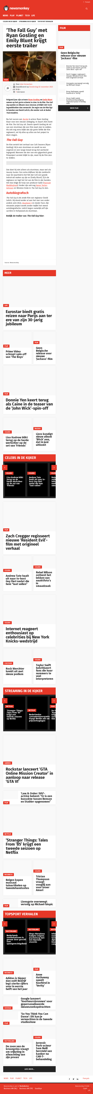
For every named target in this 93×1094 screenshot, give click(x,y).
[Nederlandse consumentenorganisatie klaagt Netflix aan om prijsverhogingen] (41, 704)
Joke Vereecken (26, 84)
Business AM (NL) (10, 1088)
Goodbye (38, 1088)
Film (6, 80)
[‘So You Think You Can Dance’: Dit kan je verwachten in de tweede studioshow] (10, 1015)
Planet (19, 15)
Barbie (25, 119)
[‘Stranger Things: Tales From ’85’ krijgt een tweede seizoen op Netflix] (29, 821)
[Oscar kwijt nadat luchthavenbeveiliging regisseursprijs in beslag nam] (62, 99)
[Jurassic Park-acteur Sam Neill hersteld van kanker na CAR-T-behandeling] (44, 1032)
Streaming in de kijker (27, 21)
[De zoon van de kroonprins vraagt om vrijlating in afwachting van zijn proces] (17, 1034)
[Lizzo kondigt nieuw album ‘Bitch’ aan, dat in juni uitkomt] (44, 423)
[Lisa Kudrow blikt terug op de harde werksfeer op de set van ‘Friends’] (17, 425)
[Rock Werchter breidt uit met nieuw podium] (17, 657)
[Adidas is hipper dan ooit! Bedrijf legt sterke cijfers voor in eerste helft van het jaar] (17, 966)
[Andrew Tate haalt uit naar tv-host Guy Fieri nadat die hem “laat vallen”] (17, 564)
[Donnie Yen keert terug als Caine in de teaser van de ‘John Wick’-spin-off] (29, 380)
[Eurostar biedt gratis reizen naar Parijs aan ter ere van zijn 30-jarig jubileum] (29, 292)
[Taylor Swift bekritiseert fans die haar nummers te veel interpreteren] (44, 655)
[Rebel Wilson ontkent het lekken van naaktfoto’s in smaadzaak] (44, 562)
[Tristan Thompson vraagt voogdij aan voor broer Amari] (44, 866)
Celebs (7, 432)
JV (8, 88)
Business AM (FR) (26, 1088)
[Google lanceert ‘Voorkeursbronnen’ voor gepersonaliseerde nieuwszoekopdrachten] (10, 1000)
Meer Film (79, 108)
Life (33, 15)
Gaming (7, 763)
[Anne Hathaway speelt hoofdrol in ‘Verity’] (44, 964)
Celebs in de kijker (10, 21)
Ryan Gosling (34, 100)
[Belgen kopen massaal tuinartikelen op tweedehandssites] (17, 868)
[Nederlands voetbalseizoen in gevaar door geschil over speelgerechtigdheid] (16, 926)
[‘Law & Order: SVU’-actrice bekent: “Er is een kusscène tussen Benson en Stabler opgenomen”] (10, 795)
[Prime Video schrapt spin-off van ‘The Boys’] (17, 340)
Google (7, 1008)
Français (87, 2)
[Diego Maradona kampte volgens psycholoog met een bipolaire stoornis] (37, 925)
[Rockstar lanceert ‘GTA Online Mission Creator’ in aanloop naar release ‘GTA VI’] (29, 750)
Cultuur (8, 663)
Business (8, 875)
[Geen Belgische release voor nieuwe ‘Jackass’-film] (44, 338)
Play (12, 15)
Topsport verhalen (45, 21)
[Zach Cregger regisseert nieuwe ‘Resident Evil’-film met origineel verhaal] (29, 516)
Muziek (38, 429)
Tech (27, 15)
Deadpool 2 (27, 203)
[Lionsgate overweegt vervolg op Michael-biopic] (10, 903)
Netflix (7, 834)
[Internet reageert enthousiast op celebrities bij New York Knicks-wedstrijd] (29, 609)
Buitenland (9, 1041)
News (5, 15)
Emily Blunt (47, 100)
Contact (86, 1088)
